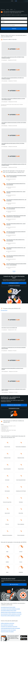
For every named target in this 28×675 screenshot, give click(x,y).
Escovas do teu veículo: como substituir (7, 631)
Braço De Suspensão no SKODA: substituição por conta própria (11, 613)
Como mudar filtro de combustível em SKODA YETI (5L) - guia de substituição (16, 200)
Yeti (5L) (2, 424)
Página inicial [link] (3, 9)
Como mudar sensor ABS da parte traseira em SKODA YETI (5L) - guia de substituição (15, 232)
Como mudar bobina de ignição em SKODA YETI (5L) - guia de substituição (15, 248)
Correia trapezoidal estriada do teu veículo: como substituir (10, 628)
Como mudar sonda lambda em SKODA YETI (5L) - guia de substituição (15, 192)
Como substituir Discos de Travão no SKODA (8, 607)
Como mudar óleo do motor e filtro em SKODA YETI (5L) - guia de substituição (15, 240)
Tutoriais (7, 9)
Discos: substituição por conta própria (7, 624)
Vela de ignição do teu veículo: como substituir (8, 629)
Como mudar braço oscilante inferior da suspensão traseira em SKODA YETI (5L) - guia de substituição (16, 216)
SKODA (11, 9)
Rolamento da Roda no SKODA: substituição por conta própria (11, 612)
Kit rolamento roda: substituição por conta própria (9, 626)
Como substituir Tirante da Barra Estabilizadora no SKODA (10, 608)
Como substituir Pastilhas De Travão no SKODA (8, 610)
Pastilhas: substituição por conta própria (7, 623)
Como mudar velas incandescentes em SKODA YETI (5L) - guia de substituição (15, 256)
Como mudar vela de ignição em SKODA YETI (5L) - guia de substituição (15, 224)
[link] (14, 51)
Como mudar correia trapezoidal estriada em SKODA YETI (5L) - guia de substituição (15, 208)
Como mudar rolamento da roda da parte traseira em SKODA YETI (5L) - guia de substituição (16, 264)
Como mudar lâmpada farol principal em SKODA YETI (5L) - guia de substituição (16, 184)
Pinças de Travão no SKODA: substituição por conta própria (10, 615)
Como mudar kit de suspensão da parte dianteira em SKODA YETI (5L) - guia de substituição (16, 176)
